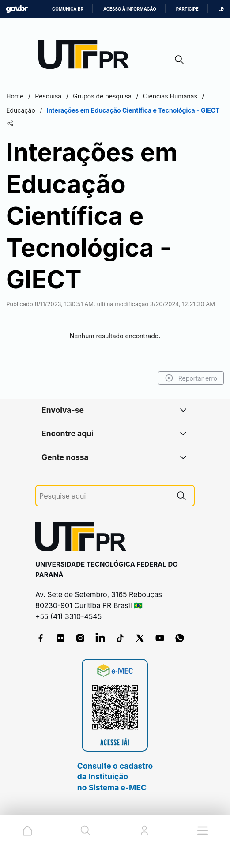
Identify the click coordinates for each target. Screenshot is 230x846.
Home (14, 96)
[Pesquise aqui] (104, 496)
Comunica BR (67, 9)
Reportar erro (191, 378)
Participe (187, 9)
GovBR (17, 9)
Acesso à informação (129, 9)
